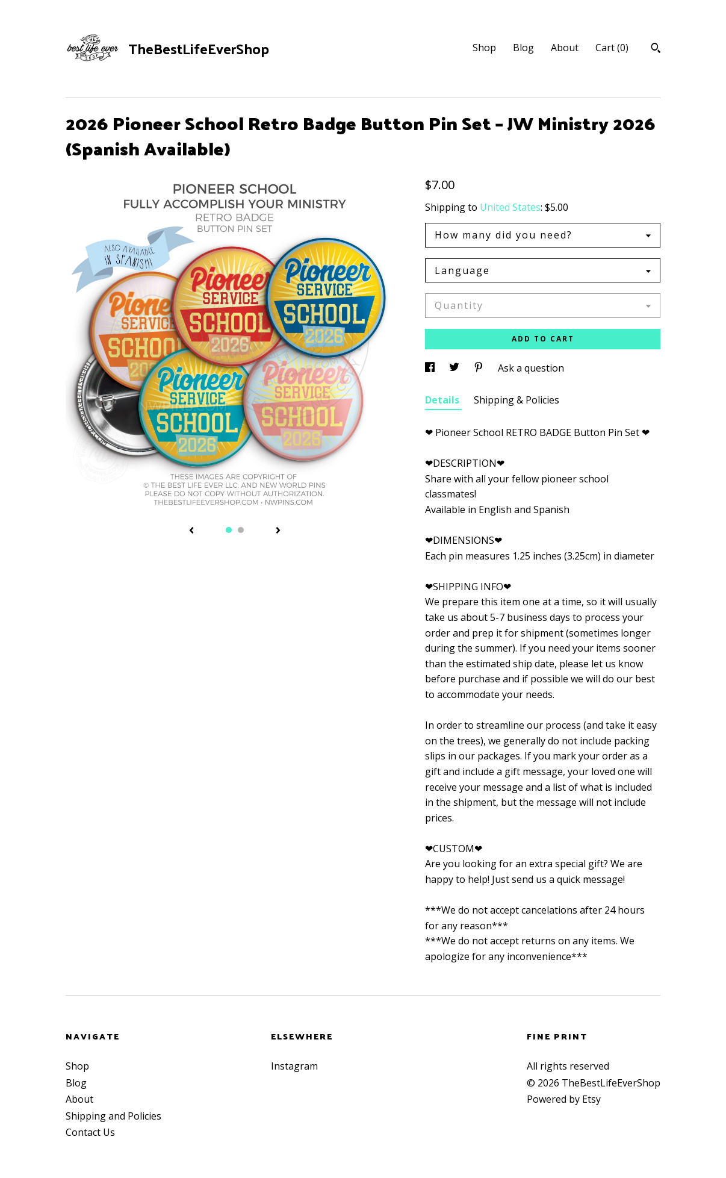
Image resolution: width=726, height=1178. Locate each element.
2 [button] (241, 530)
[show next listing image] (278, 531)
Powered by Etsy (564, 1099)
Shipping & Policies (516, 400)
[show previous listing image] (191, 531)
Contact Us (90, 1132)
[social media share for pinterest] (480, 368)
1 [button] (229, 530)
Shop (484, 47)
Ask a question (531, 368)
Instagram (294, 1066)
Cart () (611, 47)
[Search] (655, 49)
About (565, 47)
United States (510, 207)
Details (443, 400)
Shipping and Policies (113, 1116)
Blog (523, 47)
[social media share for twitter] (455, 368)
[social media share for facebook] (431, 368)
